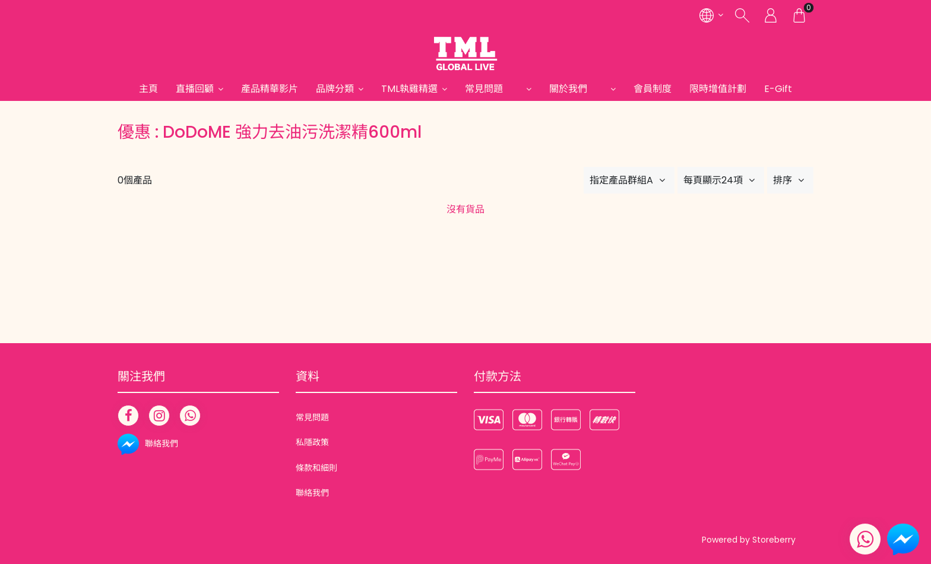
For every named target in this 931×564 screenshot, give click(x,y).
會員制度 (653, 89)
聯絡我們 (312, 493)
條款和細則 (316, 468)
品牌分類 (335, 89)
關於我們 (577, 89)
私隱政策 (312, 442)
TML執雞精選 (409, 89)
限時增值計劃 (717, 89)
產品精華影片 (269, 89)
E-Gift (778, 89)
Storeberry (774, 540)
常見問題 (493, 89)
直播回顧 (195, 89)
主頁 (148, 89)
